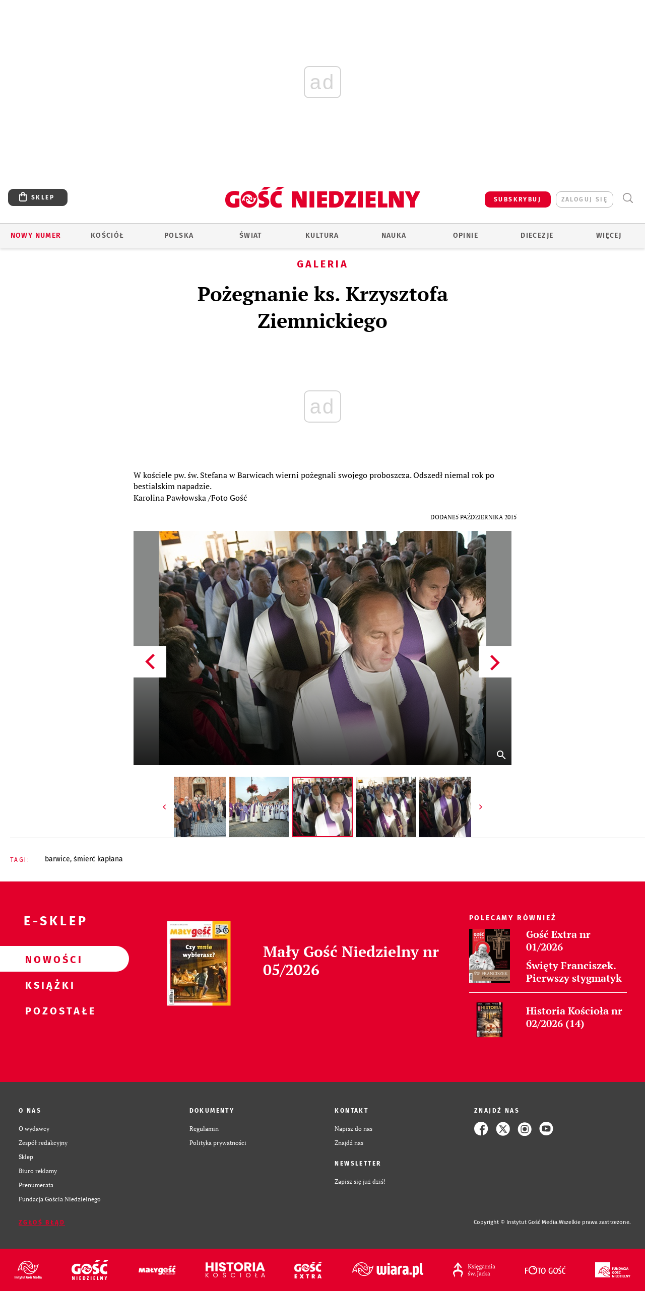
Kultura (322, 235)
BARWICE (57, 859)
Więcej (608, 235)
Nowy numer (36, 235)
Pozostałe (48, 1010)
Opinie (465, 235)
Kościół (107, 235)
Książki (48, 984)
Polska (179, 235)
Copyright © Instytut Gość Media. (516, 1222)
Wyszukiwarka (627, 198)
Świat (250, 235)
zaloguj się (584, 199)
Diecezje (537, 235)
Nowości (48, 959)
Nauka (394, 235)
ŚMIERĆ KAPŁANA (98, 859)
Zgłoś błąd (42, 1222)
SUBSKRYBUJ (517, 199)
